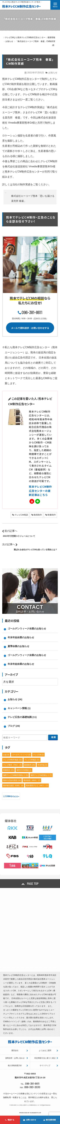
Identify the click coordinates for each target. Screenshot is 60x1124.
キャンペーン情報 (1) (19, 708)
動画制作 (38, 515)
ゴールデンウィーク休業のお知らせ (27, 628)
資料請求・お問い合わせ (15, 1058)
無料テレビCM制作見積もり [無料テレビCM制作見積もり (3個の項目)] (15, 775)
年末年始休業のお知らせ (21, 637)
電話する (9, 1119)
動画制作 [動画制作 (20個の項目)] (29, 765)
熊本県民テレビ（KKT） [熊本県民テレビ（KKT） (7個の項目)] (37, 785)
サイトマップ (45, 1065)
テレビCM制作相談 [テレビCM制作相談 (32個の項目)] (12, 760)
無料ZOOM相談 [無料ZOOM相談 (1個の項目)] (24, 770)
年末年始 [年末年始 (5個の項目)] (42, 765)
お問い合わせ (29, 1119)
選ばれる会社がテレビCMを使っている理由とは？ (35, 549)
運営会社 (14, 1050)
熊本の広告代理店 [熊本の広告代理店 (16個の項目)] (12, 780)
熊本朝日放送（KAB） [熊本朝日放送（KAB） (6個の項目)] (13, 785)
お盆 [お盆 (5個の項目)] (6, 755)
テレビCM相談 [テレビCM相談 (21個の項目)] (32, 760)
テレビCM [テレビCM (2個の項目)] (38, 755)
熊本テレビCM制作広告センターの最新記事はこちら (40, 491)
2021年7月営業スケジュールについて (19, 536)
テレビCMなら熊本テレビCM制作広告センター (28, 1105)
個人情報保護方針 (15, 1065)
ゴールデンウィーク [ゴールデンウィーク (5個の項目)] (21, 755)
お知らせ (52, 72)
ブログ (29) (14, 726)
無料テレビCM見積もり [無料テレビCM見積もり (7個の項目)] (41, 775)
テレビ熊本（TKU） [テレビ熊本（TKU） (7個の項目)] (12, 765)
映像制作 (52, 515)
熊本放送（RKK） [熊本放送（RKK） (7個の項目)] (32, 780)
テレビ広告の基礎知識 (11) (22, 717)
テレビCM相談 (21, 515)
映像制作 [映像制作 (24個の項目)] (8, 770)
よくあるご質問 (45, 1050)
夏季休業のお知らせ (18, 646)
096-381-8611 (32, 312)
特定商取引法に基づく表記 (45, 1058)
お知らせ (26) (15, 699)
